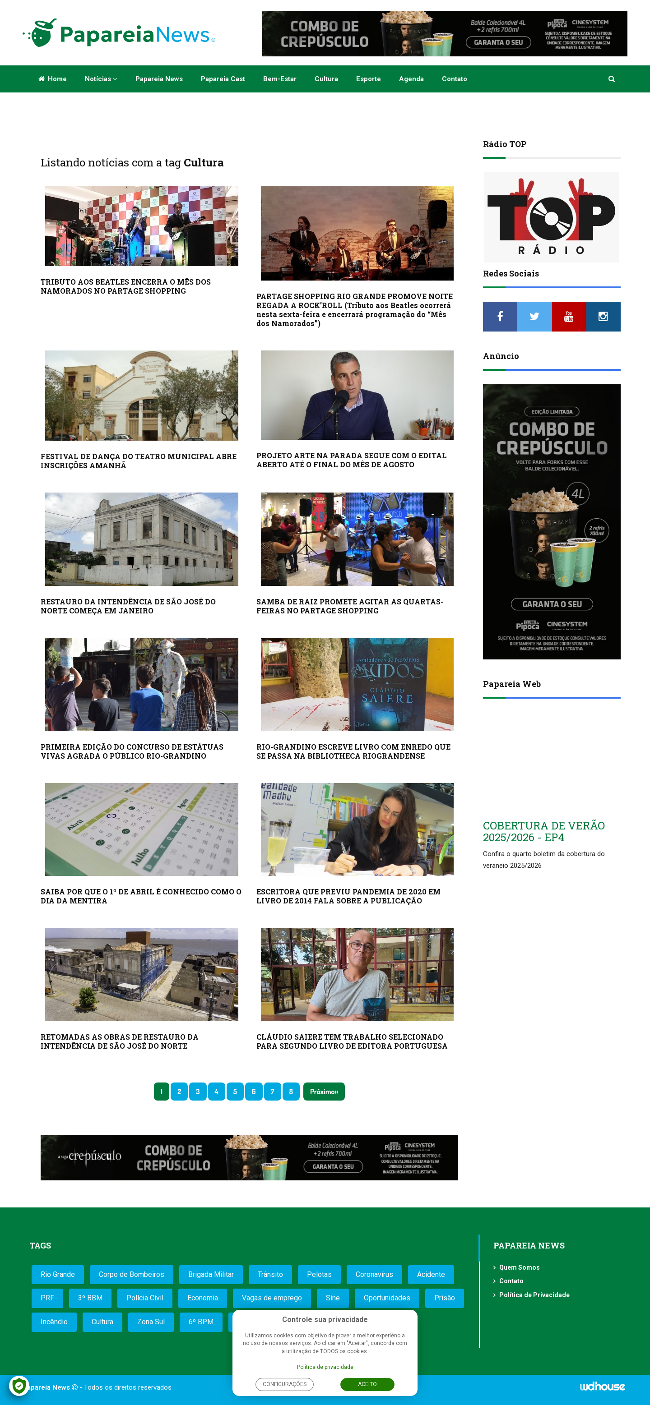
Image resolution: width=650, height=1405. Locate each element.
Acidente (431, 1274)
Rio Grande (58, 1274)
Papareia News (159, 79)
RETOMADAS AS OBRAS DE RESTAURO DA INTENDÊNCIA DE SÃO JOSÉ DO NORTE (120, 1041)
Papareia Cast (223, 79)
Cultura (326, 79)
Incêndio (54, 1321)
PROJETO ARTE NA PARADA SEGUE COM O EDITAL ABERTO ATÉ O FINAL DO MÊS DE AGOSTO (351, 460)
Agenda (411, 79)
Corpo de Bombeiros (131, 1274)
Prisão (444, 1298)
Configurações (284, 1384)
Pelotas (319, 1274)
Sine (333, 1298)
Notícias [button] (101, 79)
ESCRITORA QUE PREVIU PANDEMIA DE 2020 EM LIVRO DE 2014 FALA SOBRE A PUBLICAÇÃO (348, 896)
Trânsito (270, 1274)
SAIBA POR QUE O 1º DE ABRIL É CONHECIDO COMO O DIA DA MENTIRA (141, 896)
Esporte (368, 79)
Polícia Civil (144, 1298)
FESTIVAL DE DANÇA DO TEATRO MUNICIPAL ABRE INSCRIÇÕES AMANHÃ (139, 460)
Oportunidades (387, 1298)
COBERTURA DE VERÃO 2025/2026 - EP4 (544, 831)
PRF (47, 1298)
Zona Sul (151, 1321)
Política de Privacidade (534, 1295)
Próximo (322, 1091)
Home (52, 79)
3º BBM (90, 1298)
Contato (454, 79)
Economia (202, 1298)
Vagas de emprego (272, 1298)
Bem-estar (280, 79)
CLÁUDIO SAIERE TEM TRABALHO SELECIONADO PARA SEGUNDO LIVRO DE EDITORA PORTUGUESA (352, 1041)
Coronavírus (374, 1274)
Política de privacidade (325, 1367)
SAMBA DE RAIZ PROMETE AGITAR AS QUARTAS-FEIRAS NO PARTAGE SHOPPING (349, 606)
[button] (612, 78)
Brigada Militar (211, 1274)
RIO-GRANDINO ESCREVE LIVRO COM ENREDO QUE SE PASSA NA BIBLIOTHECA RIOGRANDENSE (353, 751)
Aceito (367, 1384)
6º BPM (201, 1321)
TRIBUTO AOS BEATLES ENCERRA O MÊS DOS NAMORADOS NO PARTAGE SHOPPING (126, 286)
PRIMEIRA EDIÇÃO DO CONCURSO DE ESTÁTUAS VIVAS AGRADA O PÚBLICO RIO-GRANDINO (132, 751)
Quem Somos (519, 1267)
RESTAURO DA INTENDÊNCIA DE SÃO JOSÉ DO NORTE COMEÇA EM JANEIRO (128, 606)
